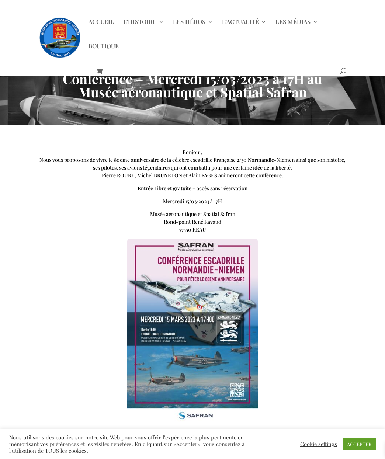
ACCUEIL (101, 22)
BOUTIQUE (104, 47)
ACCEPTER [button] (359, 444)
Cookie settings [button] (318, 444)
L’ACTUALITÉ (240, 22)
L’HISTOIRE (139, 22)
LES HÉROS (189, 22)
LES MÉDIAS (293, 22)
